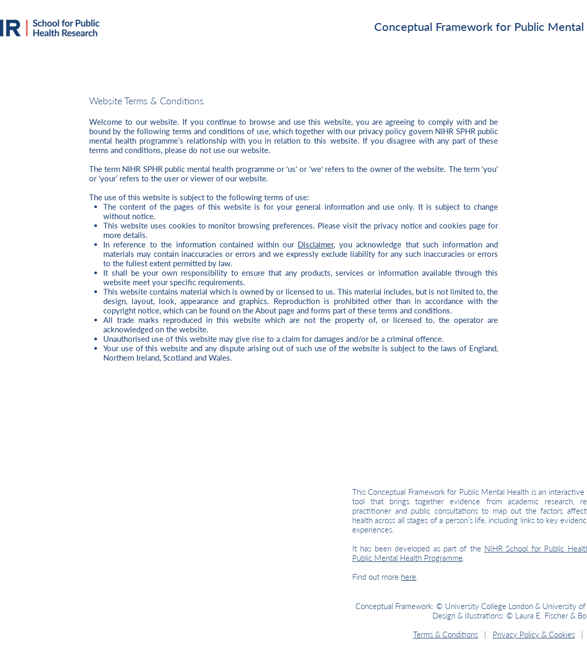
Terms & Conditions (445, 634)
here (408, 576)
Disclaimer (315, 244)
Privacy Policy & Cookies (534, 634)
